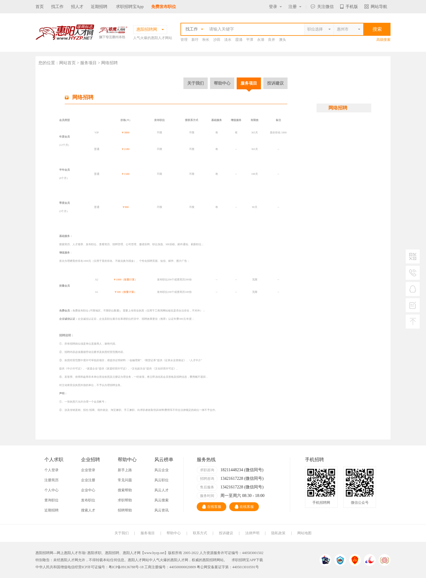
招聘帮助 (125, 510)
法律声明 (252, 533)
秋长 (205, 40)
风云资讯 (161, 510)
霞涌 (238, 40)
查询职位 (51, 500)
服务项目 (249, 83)
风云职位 (161, 480)
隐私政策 (278, 533)
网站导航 (375, 6)
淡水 (227, 40)
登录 (275, 6)
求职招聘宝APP (244, 560)
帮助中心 (222, 83)
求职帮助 (125, 500)
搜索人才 (88, 510)
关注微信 (322, 6)
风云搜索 (161, 500)
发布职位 (88, 500)
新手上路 (125, 470)
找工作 (57, 6)
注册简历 (51, 480)
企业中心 (88, 490)
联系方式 (200, 533)
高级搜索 (383, 40)
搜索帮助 (125, 490)
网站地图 (304, 533)
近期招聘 (99, 6)
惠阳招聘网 (211, 560)
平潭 (249, 40)
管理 (184, 40)
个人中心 (51, 490)
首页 (40, 6)
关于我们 (195, 83)
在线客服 (211, 507)
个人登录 (51, 470)
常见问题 (125, 480)
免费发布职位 (163, 6)
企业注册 (88, 480)
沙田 (216, 40)
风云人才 (161, 490)
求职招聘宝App (130, 6)
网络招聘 (337, 107)
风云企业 (161, 470)
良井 (271, 40)
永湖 (260, 40)
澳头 (282, 40)
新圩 (195, 40)
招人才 (77, 6)
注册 (294, 6)
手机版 (349, 6)
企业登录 (88, 470)
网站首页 (67, 63)
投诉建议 (275, 83)
